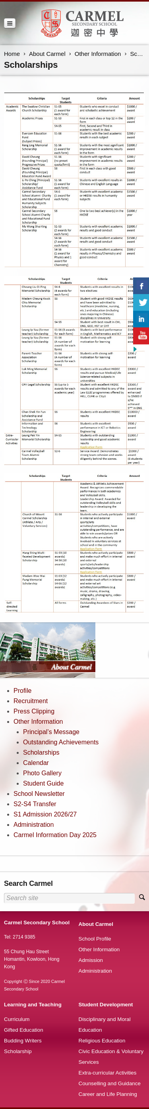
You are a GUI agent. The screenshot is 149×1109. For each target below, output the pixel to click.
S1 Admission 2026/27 (45, 814)
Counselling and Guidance (110, 1083)
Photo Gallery (42, 773)
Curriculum (16, 1019)
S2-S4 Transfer (35, 804)
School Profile (95, 939)
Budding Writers (23, 1041)
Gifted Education (23, 1030)
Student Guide (43, 783)
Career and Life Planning (108, 1094)
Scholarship (18, 1051)
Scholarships (41, 752)
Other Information (98, 53)
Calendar (36, 762)
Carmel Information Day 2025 (55, 835)
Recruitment (31, 701)
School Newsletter (39, 793)
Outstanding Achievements (61, 742)
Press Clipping (34, 711)
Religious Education (102, 1041)
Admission (91, 960)
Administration (34, 824)
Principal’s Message (51, 731)
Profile (22, 690)
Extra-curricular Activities (108, 1073)
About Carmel (47, 53)
